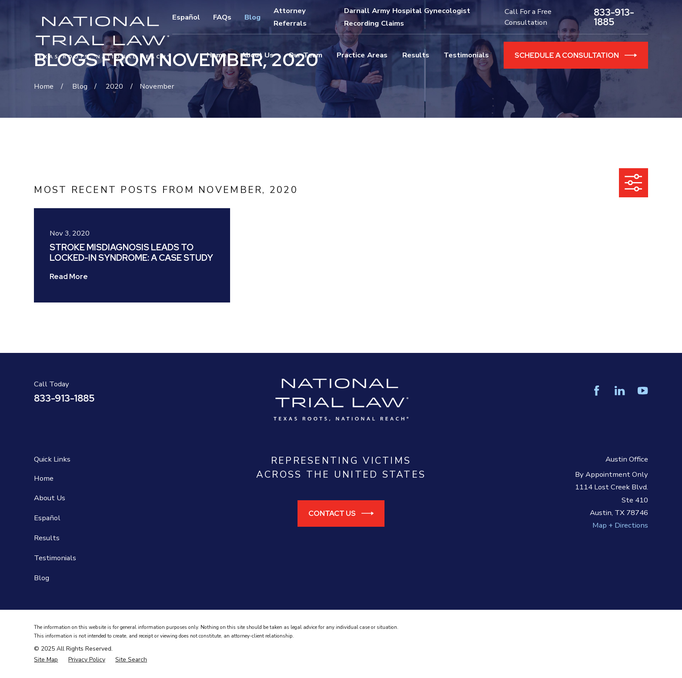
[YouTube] (643, 391)
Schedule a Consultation (576, 55)
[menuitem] (46, 660)
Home (43, 478)
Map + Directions (620, 525)
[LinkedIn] (620, 391)
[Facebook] (597, 391)
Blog (252, 17)
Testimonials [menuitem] (466, 55)
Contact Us (341, 513)
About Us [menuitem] (257, 55)
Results (47, 538)
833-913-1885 (614, 17)
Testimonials (55, 558)
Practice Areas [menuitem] (362, 55)
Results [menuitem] (415, 55)
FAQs (222, 17)
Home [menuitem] (217, 55)
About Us (49, 498)
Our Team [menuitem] (305, 55)
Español (186, 17)
